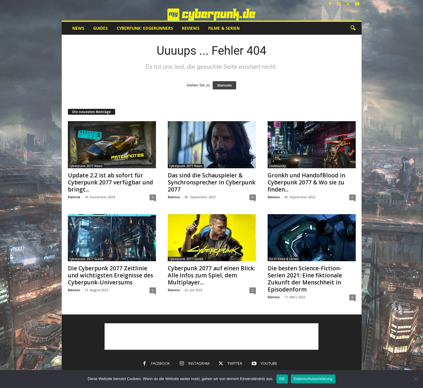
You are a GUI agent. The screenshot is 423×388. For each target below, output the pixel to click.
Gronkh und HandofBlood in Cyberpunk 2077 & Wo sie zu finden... (306, 182)
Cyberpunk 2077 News (86, 166)
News (78, 28)
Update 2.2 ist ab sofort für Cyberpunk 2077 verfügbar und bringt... (110, 182)
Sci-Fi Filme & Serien (283, 259)
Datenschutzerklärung (313, 379)
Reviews (190, 28)
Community (277, 166)
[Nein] (416, 379)
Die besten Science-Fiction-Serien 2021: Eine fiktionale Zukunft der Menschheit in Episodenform (305, 278)
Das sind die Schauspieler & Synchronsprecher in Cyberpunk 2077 (211, 182)
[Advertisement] (211, 336)
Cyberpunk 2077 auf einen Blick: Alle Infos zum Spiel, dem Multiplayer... (211, 275)
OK (282, 379)
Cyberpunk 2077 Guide (86, 259)
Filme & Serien (224, 28)
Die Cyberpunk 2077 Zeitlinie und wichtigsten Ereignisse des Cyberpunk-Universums (110, 275)
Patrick (74, 197)
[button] (352, 28)
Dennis (174, 197)
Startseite (224, 85)
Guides (100, 28)
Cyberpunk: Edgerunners (145, 28)
